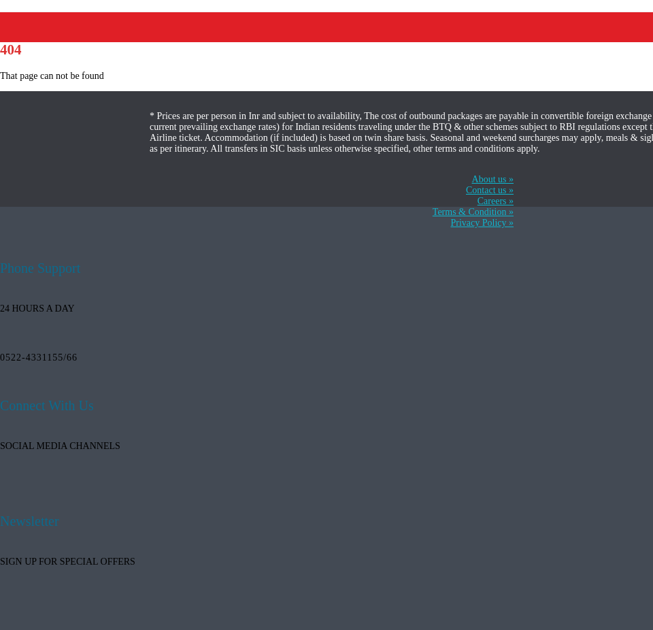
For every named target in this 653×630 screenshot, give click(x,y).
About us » (493, 179)
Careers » (496, 201)
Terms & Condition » (473, 212)
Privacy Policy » (482, 223)
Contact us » (490, 190)
